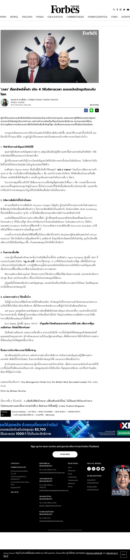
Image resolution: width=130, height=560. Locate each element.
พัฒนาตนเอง (50, 415)
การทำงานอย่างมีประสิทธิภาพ (23, 415)
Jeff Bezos (32, 412)
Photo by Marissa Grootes (13, 391)
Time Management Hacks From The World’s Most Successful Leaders (54, 382)
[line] (91, 111)
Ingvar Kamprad (19, 412)
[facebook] (86, 111)
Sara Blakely (60, 412)
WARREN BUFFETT (74, 412)
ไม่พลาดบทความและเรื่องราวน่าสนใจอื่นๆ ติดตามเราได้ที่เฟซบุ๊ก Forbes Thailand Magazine (42, 406)
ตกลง (123, 554)
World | (14, 102)
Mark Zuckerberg (46, 412)
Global (21, 102)
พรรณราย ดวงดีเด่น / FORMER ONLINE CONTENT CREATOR (34, 100)
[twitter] (97, 111)
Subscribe (65, 454)
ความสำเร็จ (39, 415)
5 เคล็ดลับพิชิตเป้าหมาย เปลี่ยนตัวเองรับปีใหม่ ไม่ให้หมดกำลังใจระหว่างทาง (58, 401)
